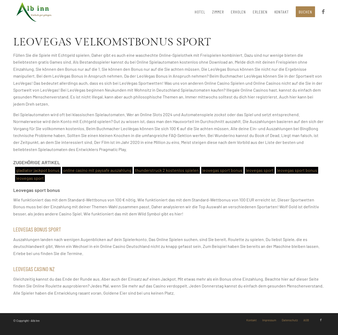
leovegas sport (260, 170)
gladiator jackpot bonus (38, 170)
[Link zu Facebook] (321, 320)
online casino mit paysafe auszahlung (97, 170)
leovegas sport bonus (222, 170)
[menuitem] (200, 12)
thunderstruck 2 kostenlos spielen (167, 170)
